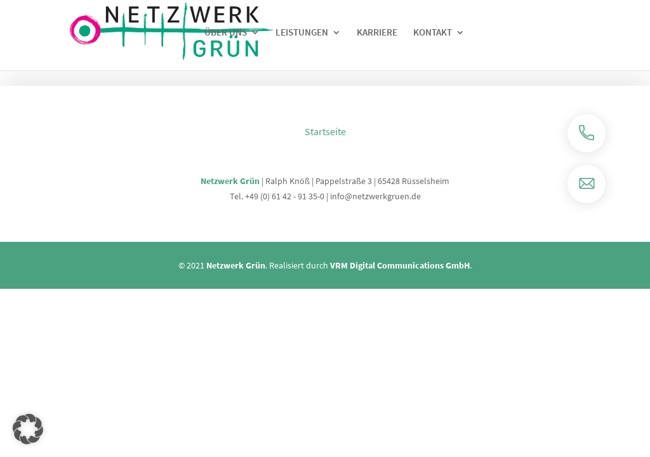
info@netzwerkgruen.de (375, 196)
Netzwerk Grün (230, 181)
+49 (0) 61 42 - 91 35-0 (284, 196)
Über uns (225, 32)
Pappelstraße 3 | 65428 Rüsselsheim (382, 181)
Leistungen (301, 32)
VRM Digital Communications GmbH (400, 265)
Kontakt (432, 32)
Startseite (325, 131)
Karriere (377, 32)
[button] (28, 429)
